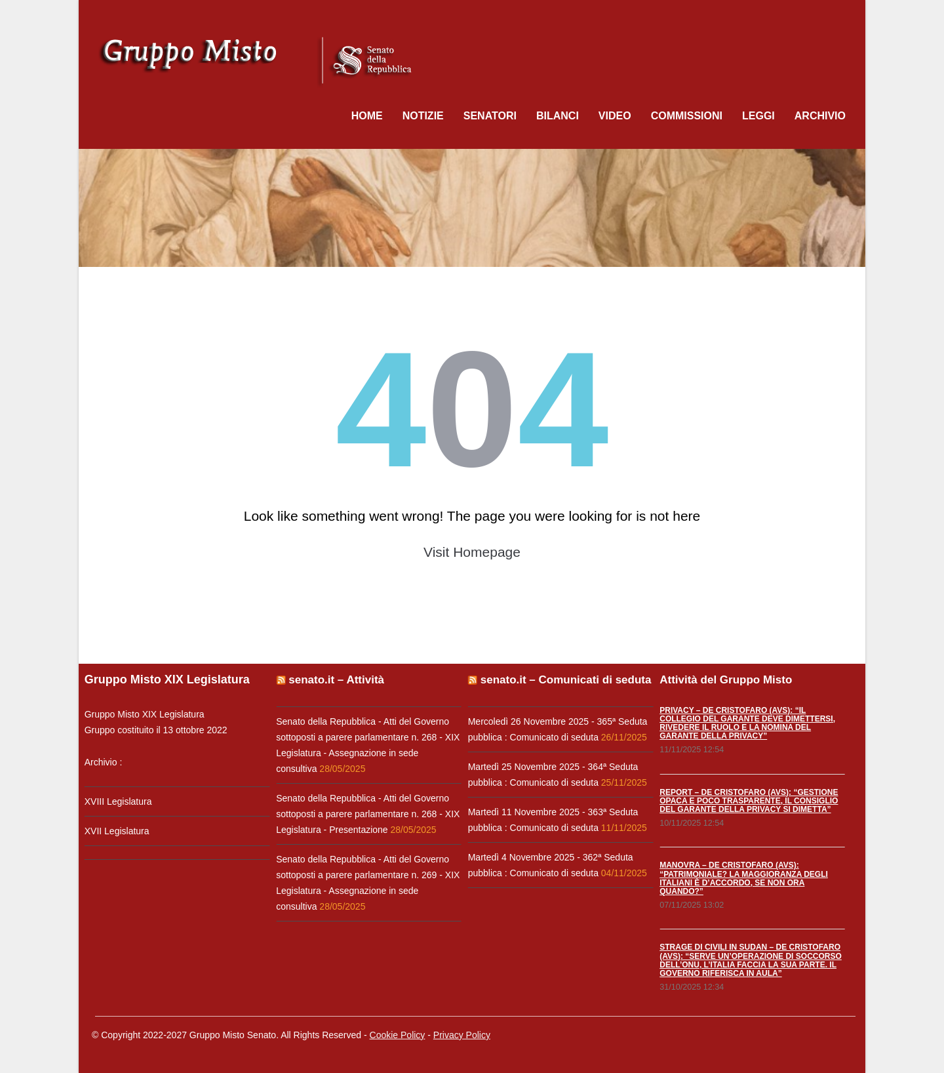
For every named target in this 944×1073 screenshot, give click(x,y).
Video (615, 115)
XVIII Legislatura (116, 801)
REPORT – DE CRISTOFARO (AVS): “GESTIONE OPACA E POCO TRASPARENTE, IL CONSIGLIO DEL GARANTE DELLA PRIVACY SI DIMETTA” (747, 801)
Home (367, 115)
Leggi (758, 115)
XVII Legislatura (115, 831)
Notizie (423, 115)
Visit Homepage (472, 551)
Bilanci (557, 115)
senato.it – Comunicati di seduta (564, 680)
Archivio (820, 115)
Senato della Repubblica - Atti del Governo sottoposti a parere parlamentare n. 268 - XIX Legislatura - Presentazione (366, 814)
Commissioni (686, 115)
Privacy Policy (461, 1033)
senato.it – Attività (335, 680)
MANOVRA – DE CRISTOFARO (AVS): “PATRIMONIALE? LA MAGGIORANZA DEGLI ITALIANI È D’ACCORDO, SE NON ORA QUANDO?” (742, 878)
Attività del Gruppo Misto (724, 680)
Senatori (490, 115)
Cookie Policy (397, 1033)
